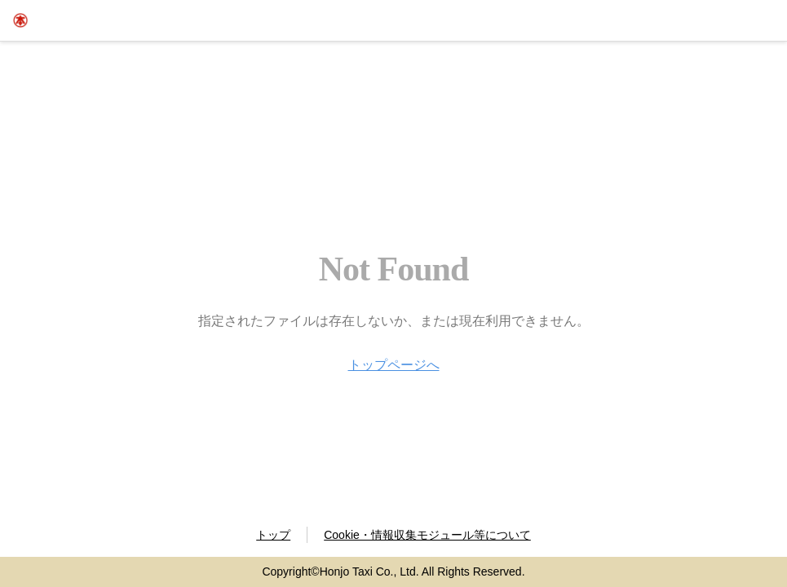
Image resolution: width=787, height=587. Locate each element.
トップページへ (394, 365)
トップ (273, 534)
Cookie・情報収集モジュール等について (427, 534)
